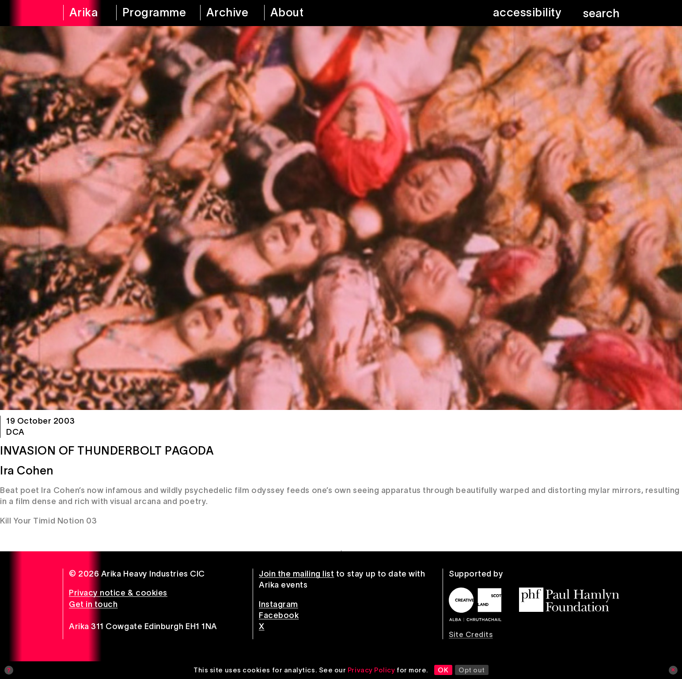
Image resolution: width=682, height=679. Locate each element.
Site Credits (471, 634)
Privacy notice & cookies (118, 592)
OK (443, 670)
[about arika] (299, 13)
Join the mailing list (296, 573)
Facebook (279, 615)
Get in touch (93, 604)
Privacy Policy (371, 670)
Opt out (471, 670)
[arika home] (83, 13)
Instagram (278, 604)
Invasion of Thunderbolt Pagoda (107, 450)
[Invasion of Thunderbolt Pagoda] (341, 218)
